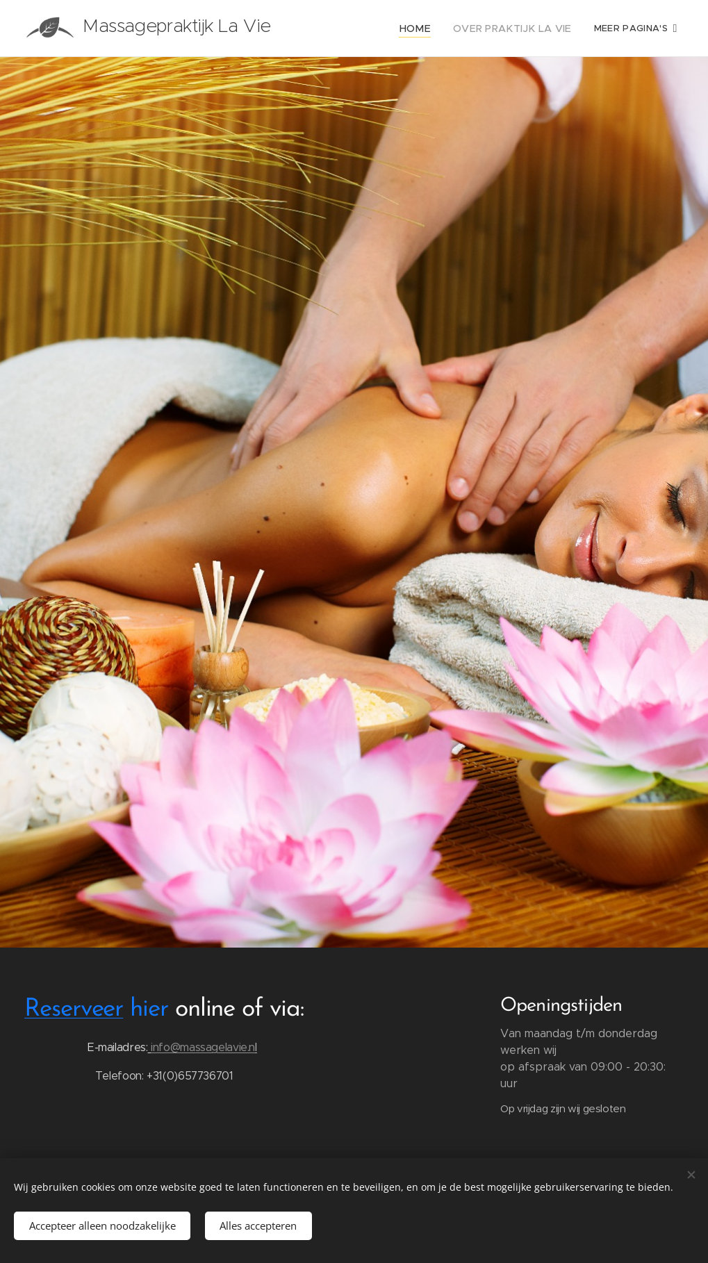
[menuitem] (430, 28)
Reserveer (73, 1009)
